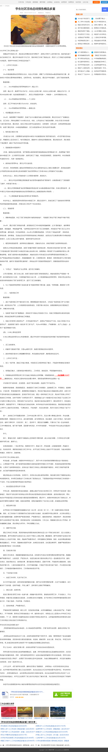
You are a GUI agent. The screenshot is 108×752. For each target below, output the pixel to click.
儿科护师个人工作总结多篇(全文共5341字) (50, 738)
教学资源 (42, 2)
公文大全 (85, 2)
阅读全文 (41, 13)
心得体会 (49, 2)
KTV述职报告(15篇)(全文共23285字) (89, 52)
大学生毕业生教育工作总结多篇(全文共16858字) (17, 738)
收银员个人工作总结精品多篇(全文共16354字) (52, 732)
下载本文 (48, 13)
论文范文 (78, 2)
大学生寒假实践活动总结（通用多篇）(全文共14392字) (23, 745)
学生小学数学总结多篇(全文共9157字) (14, 735)
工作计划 (21, 2)
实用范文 (71, 2)
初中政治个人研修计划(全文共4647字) (90, 71)
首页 (1, 6)
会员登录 (96, 2)
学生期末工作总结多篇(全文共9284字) (14, 726)
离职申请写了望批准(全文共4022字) (89, 31)
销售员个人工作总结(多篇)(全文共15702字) (51, 726)
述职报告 (35, 2)
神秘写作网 (51, 750)
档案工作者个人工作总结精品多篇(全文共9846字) (18, 741)
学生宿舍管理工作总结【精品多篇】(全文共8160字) (57, 745)
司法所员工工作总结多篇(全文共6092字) (91, 34)
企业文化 (57, 2)
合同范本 (64, 2)
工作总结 (28, 2)
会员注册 (104, 2)
